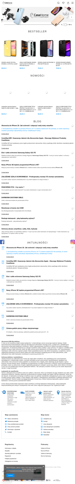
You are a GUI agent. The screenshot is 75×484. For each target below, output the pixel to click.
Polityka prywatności (10, 458)
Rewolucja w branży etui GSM (12, 208)
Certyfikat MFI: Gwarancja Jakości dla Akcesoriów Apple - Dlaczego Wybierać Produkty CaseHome (33, 139)
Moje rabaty (46, 432)
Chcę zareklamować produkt (15, 424)
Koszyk (45, 421)
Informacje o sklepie (10, 448)
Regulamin (8, 456)
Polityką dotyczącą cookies (13, 469)
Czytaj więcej (5, 134)
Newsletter (46, 434)
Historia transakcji (48, 429)
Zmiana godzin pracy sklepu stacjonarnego (22, 328)
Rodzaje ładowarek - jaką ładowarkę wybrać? (18, 218)
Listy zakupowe (47, 424)
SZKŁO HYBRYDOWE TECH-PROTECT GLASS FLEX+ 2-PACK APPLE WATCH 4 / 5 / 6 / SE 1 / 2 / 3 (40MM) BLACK (28, 109)
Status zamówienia (12, 418)
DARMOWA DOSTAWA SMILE (12, 197)
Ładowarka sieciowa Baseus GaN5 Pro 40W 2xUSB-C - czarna (45, 108)
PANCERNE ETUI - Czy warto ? (12, 187)
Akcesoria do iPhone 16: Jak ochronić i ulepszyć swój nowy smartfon (27, 125)
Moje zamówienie (11, 415)
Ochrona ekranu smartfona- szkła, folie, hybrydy (19, 229)
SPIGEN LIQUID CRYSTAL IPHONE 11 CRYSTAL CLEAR (9, 63)
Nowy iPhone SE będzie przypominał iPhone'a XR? (20, 165)
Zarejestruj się (47, 418)
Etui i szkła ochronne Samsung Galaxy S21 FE (18, 152)
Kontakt (9, 432)
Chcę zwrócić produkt (13, 426)
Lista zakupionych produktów (51, 426)
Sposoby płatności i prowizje (13, 453)
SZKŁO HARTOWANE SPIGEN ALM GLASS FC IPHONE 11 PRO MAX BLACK (28, 64)
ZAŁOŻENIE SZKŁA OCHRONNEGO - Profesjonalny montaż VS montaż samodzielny (32, 177)
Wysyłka (7, 451)
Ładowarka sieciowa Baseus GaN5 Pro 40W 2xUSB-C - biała (9, 107)
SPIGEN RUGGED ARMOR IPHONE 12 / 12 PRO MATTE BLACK (63, 64)
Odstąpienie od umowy (11, 461)
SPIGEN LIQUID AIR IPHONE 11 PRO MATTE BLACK (46, 63)
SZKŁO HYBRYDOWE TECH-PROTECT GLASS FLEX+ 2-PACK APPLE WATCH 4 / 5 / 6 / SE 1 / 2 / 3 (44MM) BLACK (64, 109)
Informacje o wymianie (13, 429)
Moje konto (45, 415)
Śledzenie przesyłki (12, 421)
